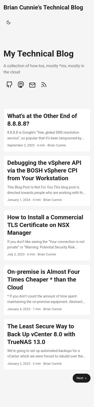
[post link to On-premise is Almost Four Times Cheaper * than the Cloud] (47, 290)
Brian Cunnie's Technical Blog (43, 7)
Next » (81, 378)
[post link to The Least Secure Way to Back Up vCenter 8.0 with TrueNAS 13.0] (47, 344)
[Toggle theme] (9, 22)
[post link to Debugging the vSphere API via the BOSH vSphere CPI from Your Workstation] (47, 181)
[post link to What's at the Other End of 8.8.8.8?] (47, 130)
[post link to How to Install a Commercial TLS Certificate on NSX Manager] (47, 235)
